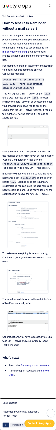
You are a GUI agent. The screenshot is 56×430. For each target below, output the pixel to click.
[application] (39, 424)
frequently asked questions (35, 365)
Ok (6, 425)
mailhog (22, 51)
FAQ (31, 16)
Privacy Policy (10, 415)
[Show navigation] (51, 413)
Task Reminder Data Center (14, 16)
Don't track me (18, 425)
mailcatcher (8, 51)
